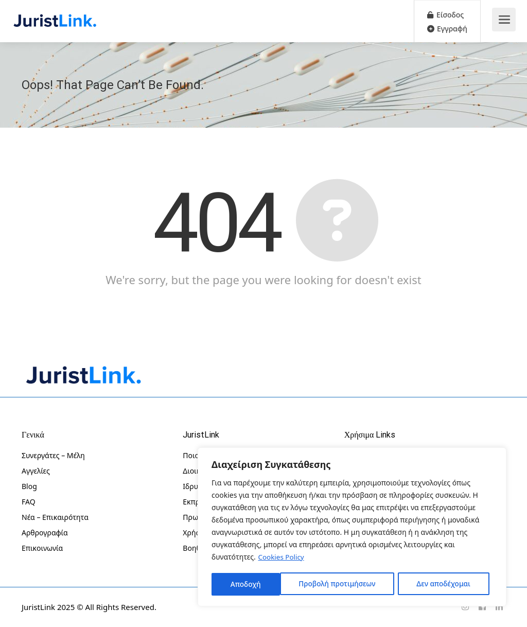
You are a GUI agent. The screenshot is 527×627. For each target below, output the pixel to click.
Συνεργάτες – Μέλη (53, 455)
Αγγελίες (36, 471)
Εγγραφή (447, 28)
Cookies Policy (282, 558)
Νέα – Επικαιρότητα (55, 517)
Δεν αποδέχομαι (376, 584)
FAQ (29, 502)
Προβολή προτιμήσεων (269, 584)
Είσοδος (445, 15)
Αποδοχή (459, 584)
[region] (352, 527)
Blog (29, 486)
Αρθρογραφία (45, 532)
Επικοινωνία (42, 548)
